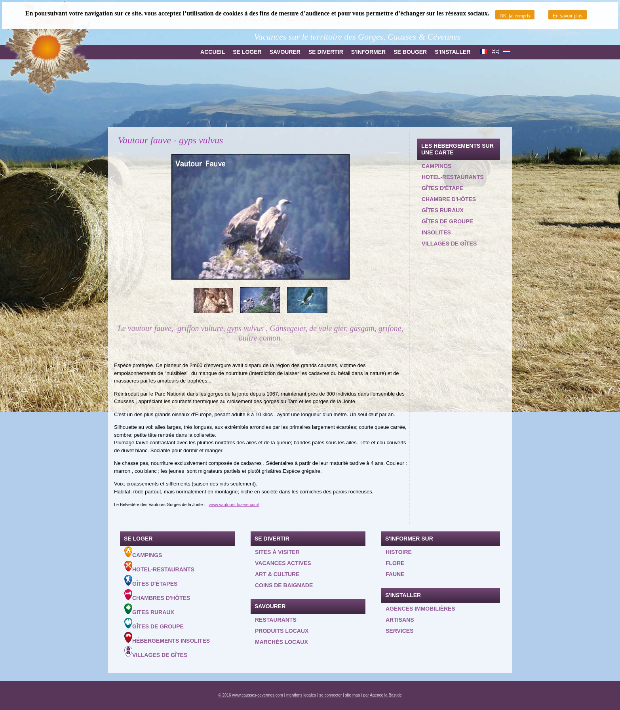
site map (352, 695)
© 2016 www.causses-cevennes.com (250, 695)
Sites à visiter (277, 552)
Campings (436, 166)
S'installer (452, 52)
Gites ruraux (149, 609)
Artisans (400, 620)
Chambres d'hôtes (157, 595)
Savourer (285, 52)
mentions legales (301, 695)
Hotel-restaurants (453, 177)
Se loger (247, 52)
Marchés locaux (281, 642)
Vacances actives (283, 563)
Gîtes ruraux (443, 210)
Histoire (399, 552)
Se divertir (325, 52)
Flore (395, 563)
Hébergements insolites (167, 638)
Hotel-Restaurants (159, 567)
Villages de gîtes (449, 243)
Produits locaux (281, 631)
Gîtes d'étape (442, 188)
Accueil (212, 52)
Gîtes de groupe (447, 221)
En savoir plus (567, 16)
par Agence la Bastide (382, 695)
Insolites (436, 232)
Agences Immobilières (420, 608)
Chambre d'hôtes (449, 199)
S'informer (368, 52)
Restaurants (276, 620)
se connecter (330, 695)
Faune (395, 574)
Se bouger (410, 52)
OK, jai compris (515, 16)
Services (400, 631)
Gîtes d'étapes (150, 581)
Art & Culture (277, 574)
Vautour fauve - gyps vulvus (170, 140)
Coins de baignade (284, 585)
